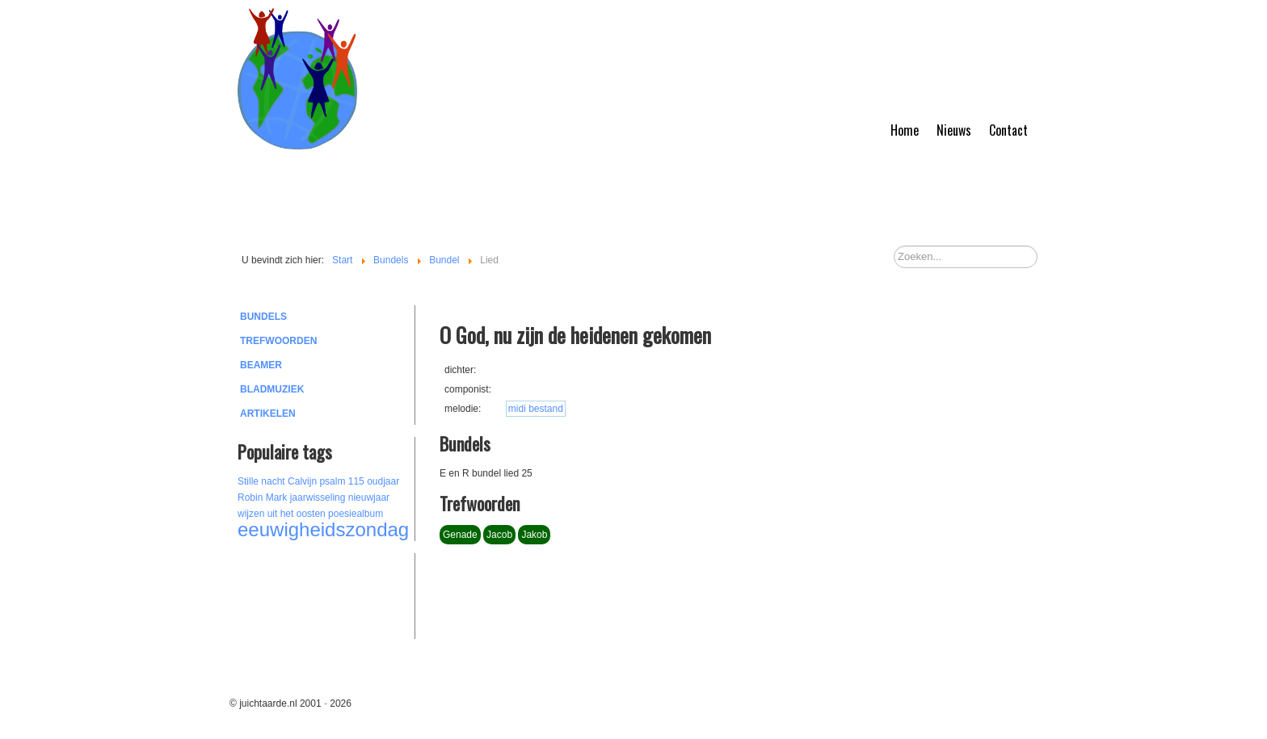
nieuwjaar (368, 497)
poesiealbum (355, 513)
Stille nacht (261, 481)
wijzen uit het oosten (282, 513)
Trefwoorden (278, 340)
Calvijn (302, 481)
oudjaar (383, 481)
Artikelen (268, 413)
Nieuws (954, 130)
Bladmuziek (272, 389)
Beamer (261, 365)
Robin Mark (262, 497)
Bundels (263, 316)
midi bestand (535, 408)
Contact (1008, 130)
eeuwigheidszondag (323, 529)
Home (904, 130)
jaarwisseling (318, 497)
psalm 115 (341, 481)
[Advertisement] (326, 593)
